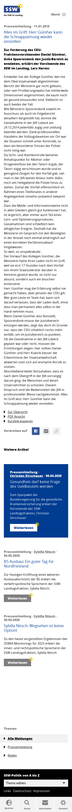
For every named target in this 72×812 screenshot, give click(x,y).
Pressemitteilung (18, 747)
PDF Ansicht (14, 416)
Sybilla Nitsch (44, 551)
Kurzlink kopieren (18, 421)
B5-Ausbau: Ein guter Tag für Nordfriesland (29, 563)
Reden (10, 755)
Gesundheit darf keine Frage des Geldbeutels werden (35, 484)
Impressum (41, 791)
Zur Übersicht (16, 412)
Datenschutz (22, 791)
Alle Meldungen (18, 738)
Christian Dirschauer (26, 476)
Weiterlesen (25, 527)
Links (7, 791)
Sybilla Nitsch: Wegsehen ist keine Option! (34, 628)
